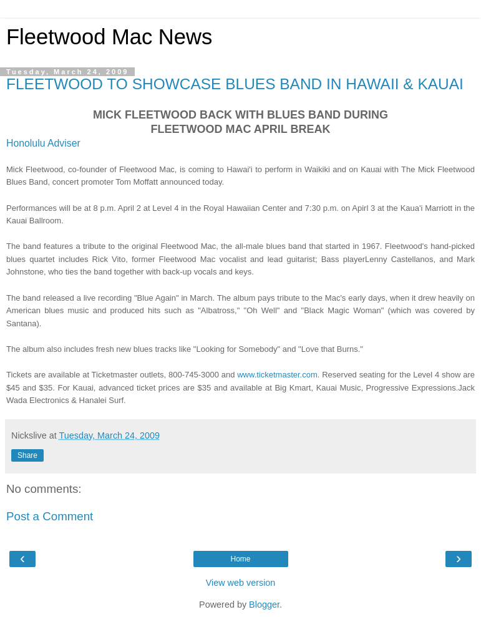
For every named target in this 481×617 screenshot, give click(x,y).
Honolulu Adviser (43, 143)
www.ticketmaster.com (277, 374)
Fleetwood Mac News (109, 37)
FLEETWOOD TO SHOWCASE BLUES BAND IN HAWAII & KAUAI (235, 83)
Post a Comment (49, 516)
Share (27, 455)
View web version (241, 583)
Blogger (264, 605)
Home (240, 559)
